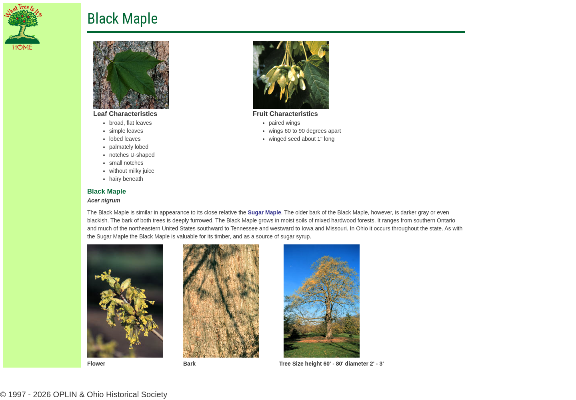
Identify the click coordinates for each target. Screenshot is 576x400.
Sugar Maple (264, 212)
